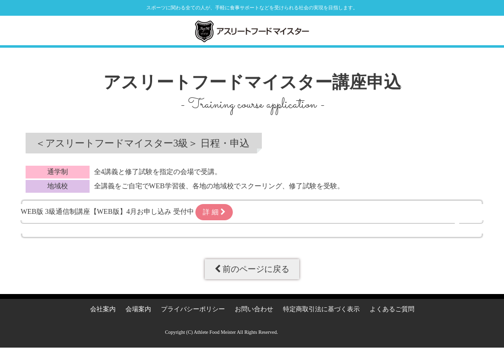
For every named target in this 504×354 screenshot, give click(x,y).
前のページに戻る (252, 269)
